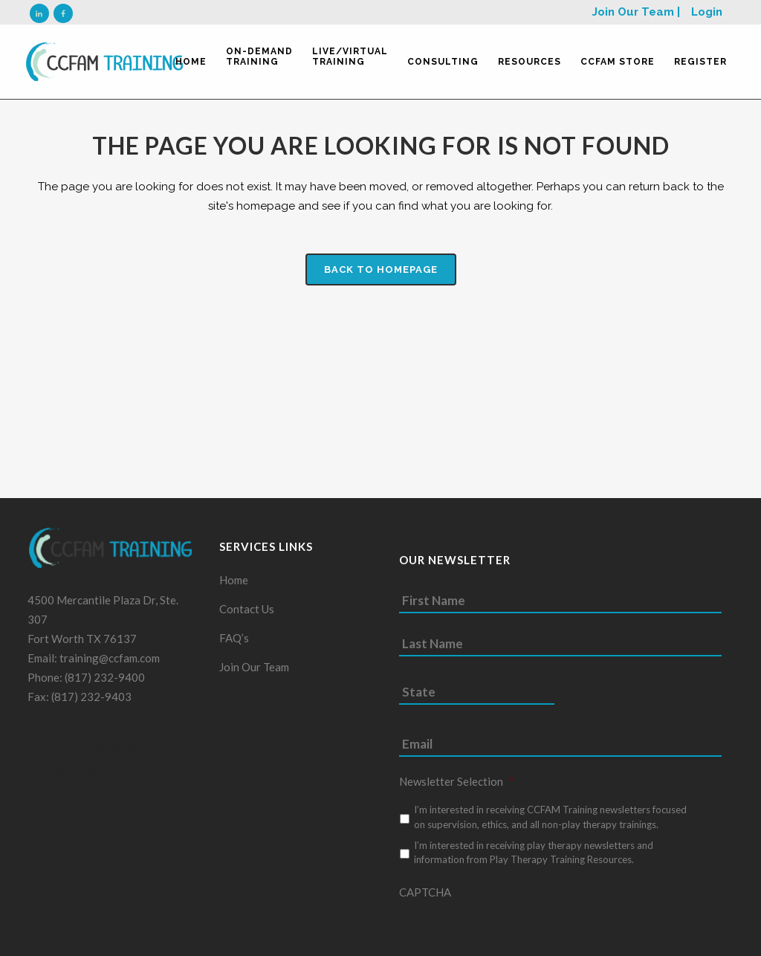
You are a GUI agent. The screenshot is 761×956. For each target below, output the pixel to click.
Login (706, 12)
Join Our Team (254, 672)
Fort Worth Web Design (129, 756)
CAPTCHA (425, 898)
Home (233, 585)
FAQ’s (234, 643)
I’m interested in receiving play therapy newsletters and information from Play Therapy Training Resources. (533, 858)
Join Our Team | (636, 12)
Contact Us (246, 614)
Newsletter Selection (456, 787)
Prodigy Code (64, 775)
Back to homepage (381, 269)
